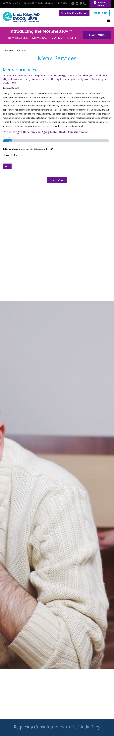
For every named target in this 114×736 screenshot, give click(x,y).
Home (5, 127)
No (15, 231)
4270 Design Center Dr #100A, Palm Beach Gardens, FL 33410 (35, 3)
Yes (7, 231)
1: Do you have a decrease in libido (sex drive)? (28, 225)
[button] (74, 13)
